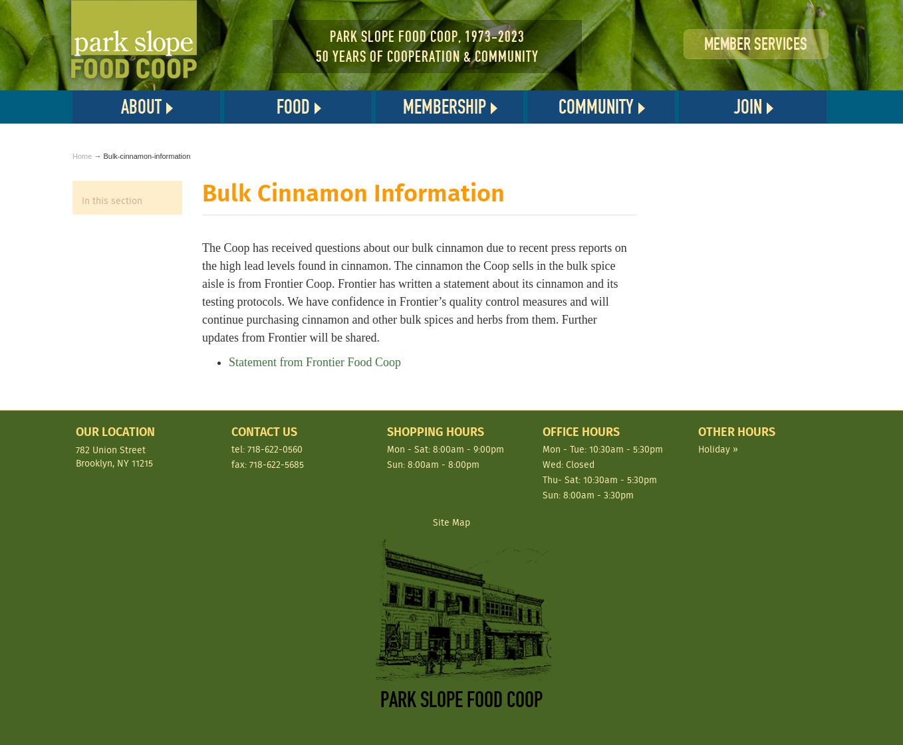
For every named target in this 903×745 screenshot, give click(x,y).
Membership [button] (444, 107)
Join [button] (748, 107)
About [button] (141, 107)
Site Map (451, 523)
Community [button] (596, 107)
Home (82, 156)
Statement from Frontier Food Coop (315, 362)
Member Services (755, 44)
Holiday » (718, 449)
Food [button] (293, 107)
